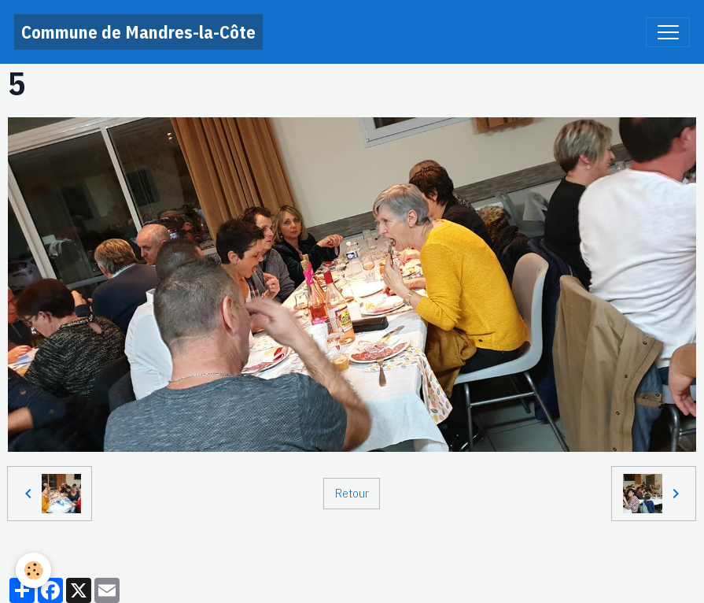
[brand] (138, 32)
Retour (352, 493)
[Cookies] (33, 570)
